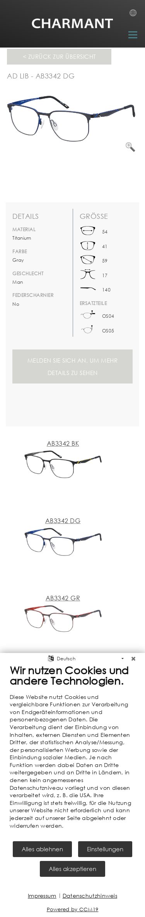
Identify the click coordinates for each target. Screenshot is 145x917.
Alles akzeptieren (72, 869)
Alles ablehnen (42, 849)
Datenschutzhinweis (90, 895)
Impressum (42, 895)
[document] (72, 752)
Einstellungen (105, 849)
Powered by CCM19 (73, 909)
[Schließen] (133, 659)
